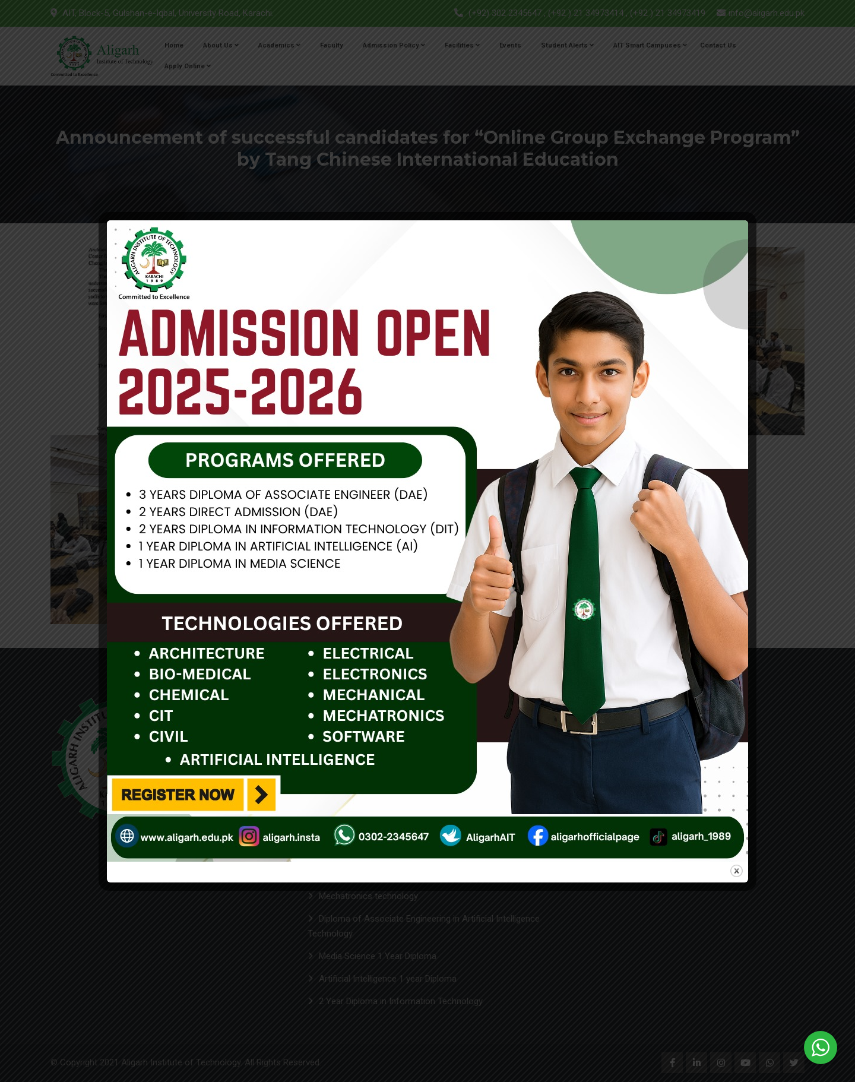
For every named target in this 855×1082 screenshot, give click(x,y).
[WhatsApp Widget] (820, 1047)
